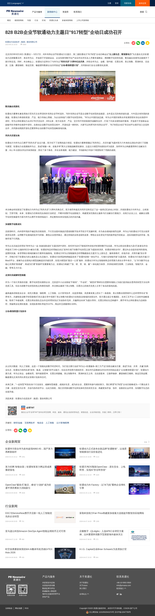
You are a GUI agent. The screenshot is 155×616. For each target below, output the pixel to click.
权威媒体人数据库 (49, 591)
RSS (27, 608)
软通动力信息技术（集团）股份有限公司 (21, 42)
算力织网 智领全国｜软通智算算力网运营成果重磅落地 (28, 468)
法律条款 (8, 608)
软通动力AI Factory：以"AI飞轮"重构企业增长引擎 (102, 486)
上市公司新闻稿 (82, 20)
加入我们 (83, 588)
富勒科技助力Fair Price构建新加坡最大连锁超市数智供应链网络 (111, 513)
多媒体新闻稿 (67, 20)
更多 (147, 442)
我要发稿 (127, 3)
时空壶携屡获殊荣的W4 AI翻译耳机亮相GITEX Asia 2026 (28, 551)
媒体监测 (142, 3)
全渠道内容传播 (48, 585)
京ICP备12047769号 (123, 612)
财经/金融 (18, 423)
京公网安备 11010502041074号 (100, 612)
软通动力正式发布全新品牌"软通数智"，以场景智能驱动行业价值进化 (103, 450)
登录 (116, 3)
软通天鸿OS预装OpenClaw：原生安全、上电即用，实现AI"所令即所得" (102, 468)
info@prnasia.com (123, 585)
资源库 (65, 12)
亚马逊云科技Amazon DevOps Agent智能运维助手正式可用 (35, 531)
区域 (43, 20)
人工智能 (50, 423)
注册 (109, 3)
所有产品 (45, 597)
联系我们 (78, 12)
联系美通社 (122, 576)
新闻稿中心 (52, 12)
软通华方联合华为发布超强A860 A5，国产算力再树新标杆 (29, 450)
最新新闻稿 (19, 20)
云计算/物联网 (62, 423)
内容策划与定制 (48, 583)
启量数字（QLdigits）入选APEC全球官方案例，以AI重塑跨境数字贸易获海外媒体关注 (101, 533)
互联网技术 (30, 423)
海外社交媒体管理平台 (51, 594)
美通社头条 (53, 20)
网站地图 (18, 608)
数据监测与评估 (48, 588)
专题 (29, 20)
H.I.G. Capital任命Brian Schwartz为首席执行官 (103, 549)
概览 (9, 20)
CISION (127, 608)
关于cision (83, 585)
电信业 (40, 423)
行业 (36, 20)
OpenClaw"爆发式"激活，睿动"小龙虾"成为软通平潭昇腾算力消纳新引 (28, 486)
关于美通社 (85, 576)
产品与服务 (37, 12)
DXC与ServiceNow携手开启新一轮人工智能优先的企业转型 (28, 515)
